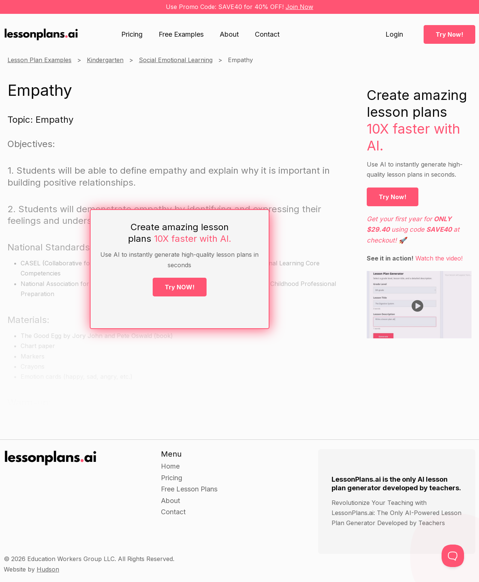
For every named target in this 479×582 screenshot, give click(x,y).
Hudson (48, 569)
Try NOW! (180, 287)
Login (394, 34)
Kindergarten (105, 60)
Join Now (299, 6)
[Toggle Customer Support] (453, 556)
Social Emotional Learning (176, 60)
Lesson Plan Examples (39, 60)
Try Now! (449, 34)
